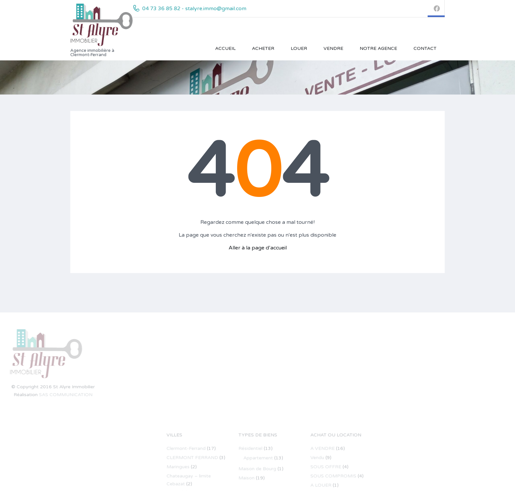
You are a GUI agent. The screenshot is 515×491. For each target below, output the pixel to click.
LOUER (299, 48)
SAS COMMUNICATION (34, 394)
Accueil (225, 48)
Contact (425, 48)
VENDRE (333, 48)
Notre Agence (378, 48)
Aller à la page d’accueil (258, 248)
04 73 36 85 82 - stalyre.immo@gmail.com (194, 8)
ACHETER (263, 48)
